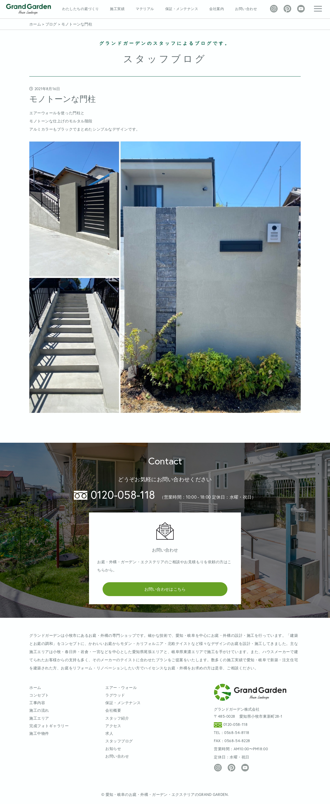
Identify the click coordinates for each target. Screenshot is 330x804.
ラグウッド (115, 695)
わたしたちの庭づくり (80, 9)
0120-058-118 (114, 494)
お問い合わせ (246, 9)
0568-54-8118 (236, 732)
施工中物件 (39, 733)
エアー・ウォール (121, 687)
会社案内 (216, 9)
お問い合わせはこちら (165, 589)
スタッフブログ (119, 740)
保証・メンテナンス (181, 9)
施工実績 (117, 9)
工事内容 (37, 702)
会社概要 (113, 710)
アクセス (113, 725)
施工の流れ (39, 710)
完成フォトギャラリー (49, 725)
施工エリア (39, 718)
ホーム (35, 687)
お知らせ (113, 748)
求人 (109, 733)
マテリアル (145, 9)
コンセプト (39, 695)
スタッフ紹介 (117, 718)
